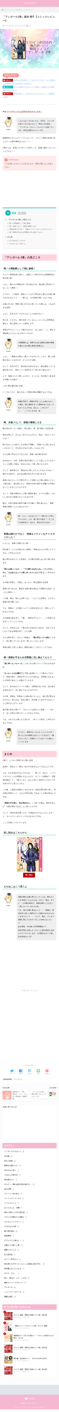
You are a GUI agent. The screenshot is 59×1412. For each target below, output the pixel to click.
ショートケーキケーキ (15, 1294)
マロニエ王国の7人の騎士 (16, 1218)
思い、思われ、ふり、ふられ (17, 1280)
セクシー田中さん (13, 1261)
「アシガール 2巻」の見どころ (19, 219)
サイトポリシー (32, 1406)
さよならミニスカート (15, 1223)
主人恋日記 (10, 1256)
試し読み (29, 875)
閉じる (22, 213)
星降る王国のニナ (13, 1166)
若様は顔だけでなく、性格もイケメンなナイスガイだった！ (31, 229)
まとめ (9, 237)
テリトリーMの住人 (14, 1194)
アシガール (18, 1079)
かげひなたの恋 (12, 1228)
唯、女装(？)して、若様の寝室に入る (22, 226)
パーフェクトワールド (15, 1199)
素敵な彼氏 (10, 1299)
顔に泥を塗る (11, 1232)
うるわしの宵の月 (13, 1175)
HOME (29, 1401)
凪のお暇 (9, 1190)
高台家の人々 (11, 1180)
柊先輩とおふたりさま (15, 1271)
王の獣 (8, 1156)
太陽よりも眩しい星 (14, 1247)
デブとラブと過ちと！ (15, 1242)
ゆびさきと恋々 (12, 1170)
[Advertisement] (29, 188)
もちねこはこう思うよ (17, 243)
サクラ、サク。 (12, 1275)
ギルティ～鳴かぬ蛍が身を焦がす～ (20, 1185)
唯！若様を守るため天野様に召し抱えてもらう (26, 232)
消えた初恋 (10, 1161)
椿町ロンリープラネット (16, 1285)
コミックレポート (29, 3)
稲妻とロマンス (12, 1251)
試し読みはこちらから (17, 240)
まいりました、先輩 (14, 1208)
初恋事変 (9, 1237)
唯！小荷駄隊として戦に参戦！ (20, 223)
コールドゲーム (12, 1204)
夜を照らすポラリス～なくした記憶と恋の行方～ (25, 1266)
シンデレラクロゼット (15, 1151)
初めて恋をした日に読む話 (16, 1213)
